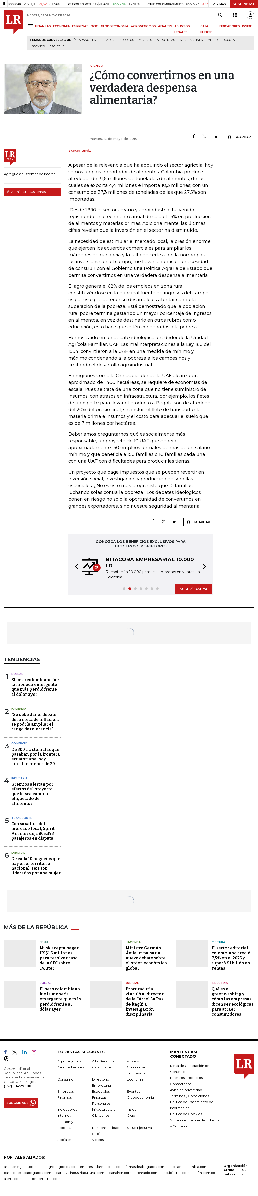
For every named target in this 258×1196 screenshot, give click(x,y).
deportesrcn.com (46, 1178)
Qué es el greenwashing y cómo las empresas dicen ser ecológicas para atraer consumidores (232, 1001)
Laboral (18, 852)
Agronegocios (69, 1061)
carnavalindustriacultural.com (80, 1172)
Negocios (126, 40)
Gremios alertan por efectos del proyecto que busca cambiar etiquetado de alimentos (32, 794)
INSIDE (247, 26)
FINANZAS (43, 26)
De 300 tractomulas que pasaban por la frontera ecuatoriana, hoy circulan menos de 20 (35, 756)
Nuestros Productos (186, 1077)
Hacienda (18, 708)
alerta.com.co (15, 1178)
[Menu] (31, 25)
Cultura (218, 942)
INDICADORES (229, 26)
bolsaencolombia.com (188, 1166)
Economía (135, 1079)
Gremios (38, 46)
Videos (98, 1139)
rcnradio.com (147, 1172)
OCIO (95, 26)
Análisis (133, 1061)
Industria (19, 778)
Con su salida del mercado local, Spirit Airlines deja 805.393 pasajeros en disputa (33, 831)
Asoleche (57, 46)
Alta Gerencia (103, 1061)
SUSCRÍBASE (244, 4)
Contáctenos (180, 1084)
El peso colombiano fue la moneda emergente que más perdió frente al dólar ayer (35, 687)
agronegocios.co (61, 1166)
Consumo (65, 1079)
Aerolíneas (166, 40)
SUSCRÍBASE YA (193, 589)
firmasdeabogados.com (145, 1166)
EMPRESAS (80, 26)
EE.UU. (44, 942)
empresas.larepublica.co (100, 1166)
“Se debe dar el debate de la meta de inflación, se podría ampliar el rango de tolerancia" (35, 721)
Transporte (21, 818)
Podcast (64, 1127)
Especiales (101, 1091)
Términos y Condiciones (189, 1096)
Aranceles (87, 40)
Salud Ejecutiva (139, 1127)
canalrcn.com (120, 1172)
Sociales (64, 1139)
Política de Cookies (186, 1114)
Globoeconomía (140, 1097)
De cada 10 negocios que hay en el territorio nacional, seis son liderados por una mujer (36, 866)
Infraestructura (104, 1109)
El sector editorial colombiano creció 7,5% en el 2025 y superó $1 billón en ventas (231, 958)
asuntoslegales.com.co (23, 1166)
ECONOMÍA (61, 26)
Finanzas (64, 1097)
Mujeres (145, 40)
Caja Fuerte (101, 1067)
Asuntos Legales (70, 1067)
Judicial (132, 983)
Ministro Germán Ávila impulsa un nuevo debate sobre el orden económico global (146, 958)
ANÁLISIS (165, 26)
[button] (75, 567)
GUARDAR (239, 137)
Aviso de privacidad (186, 1090)
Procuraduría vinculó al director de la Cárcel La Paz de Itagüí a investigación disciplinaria (145, 1001)
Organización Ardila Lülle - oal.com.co (235, 1169)
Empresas (65, 1091)
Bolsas (17, 674)
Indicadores (67, 1109)
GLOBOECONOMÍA (114, 26)
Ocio (131, 1115)
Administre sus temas (26, 192)
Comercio (19, 743)
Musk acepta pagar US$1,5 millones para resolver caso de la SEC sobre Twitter (59, 958)
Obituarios (100, 1115)
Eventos (133, 1091)
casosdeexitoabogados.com (27, 1172)
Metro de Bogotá (221, 40)
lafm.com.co (205, 1172)
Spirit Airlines (191, 40)
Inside (132, 1109)
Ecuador (107, 40)
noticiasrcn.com (177, 1172)
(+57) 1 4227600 (17, 1086)
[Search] (220, 15)
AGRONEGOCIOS (143, 26)
